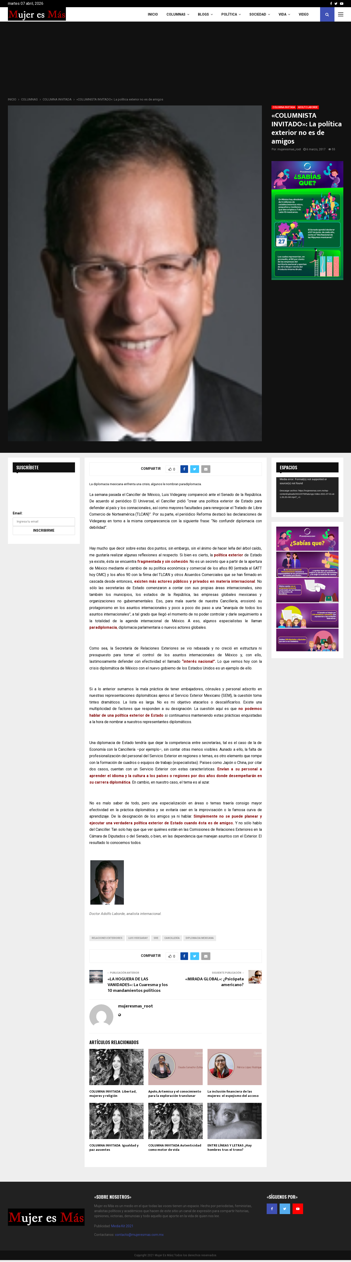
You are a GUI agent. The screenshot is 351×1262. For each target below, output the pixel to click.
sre (156, 938)
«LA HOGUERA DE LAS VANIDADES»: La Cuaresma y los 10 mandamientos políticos (138, 985)
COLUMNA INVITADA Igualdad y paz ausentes (113, 1147)
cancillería (172, 938)
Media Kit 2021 (122, 1226)
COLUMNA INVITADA (284, 107)
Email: (18, 513)
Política (229, 14)
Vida (282, 14)
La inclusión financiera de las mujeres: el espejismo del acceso (233, 1094)
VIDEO (304, 14)
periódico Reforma (195, 514)
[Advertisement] (175, 60)
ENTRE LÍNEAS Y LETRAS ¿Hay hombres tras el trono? (229, 1147)
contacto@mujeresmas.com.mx (139, 1235)
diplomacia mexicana (200, 938)
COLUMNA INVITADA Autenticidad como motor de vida (174, 1147)
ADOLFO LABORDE (308, 107)
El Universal (143, 501)
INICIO (153, 14)
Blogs (203, 14)
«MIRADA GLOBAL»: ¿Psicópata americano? (214, 982)
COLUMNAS (176, 14)
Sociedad (257, 14)
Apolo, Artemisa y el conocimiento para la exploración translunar (174, 1094)
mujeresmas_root (289, 149)
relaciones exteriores (107, 938)
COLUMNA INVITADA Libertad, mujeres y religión (112, 1094)
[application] (307, 494)
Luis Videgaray (138, 938)
